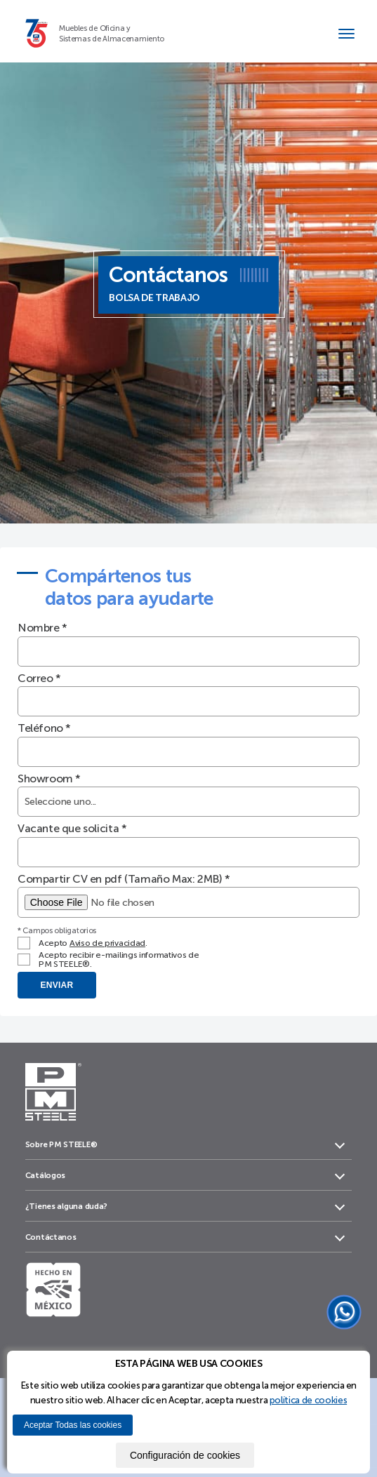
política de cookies (308, 1399)
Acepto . (93, 943)
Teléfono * (44, 728)
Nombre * (42, 627)
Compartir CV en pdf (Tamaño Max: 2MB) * (124, 878)
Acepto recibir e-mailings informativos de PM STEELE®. (119, 959)
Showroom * (49, 778)
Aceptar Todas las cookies (72, 1425)
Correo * (39, 678)
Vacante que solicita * (72, 828)
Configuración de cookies (185, 1455)
